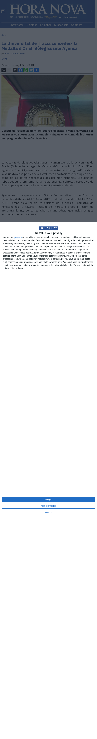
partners (18, 237)
